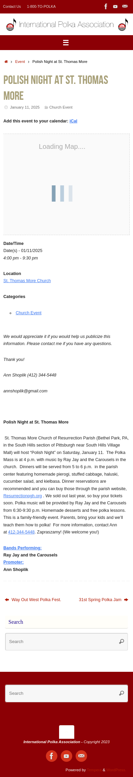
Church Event (61, 107)
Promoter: (13, 562)
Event (20, 62)
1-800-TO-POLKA (41, 6)
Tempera (94, 770)
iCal (73, 121)
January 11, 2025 (25, 107)
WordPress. (116, 770)
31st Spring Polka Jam (104, 599)
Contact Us (12, 6)
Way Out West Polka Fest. (33, 599)
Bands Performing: (22, 548)
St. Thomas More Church (27, 280)
